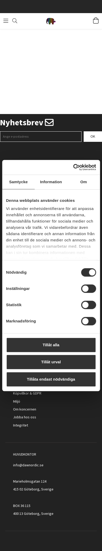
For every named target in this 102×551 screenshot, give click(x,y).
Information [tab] (51, 182)
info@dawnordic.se (28, 465)
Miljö (16, 401)
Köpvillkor (21, 393)
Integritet (20, 425)
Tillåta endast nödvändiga (51, 379)
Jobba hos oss (24, 417)
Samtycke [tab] (18, 182)
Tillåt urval (51, 362)
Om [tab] (83, 182)
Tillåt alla (51, 345)
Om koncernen (24, 409)
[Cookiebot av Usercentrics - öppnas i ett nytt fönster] (73, 167)
